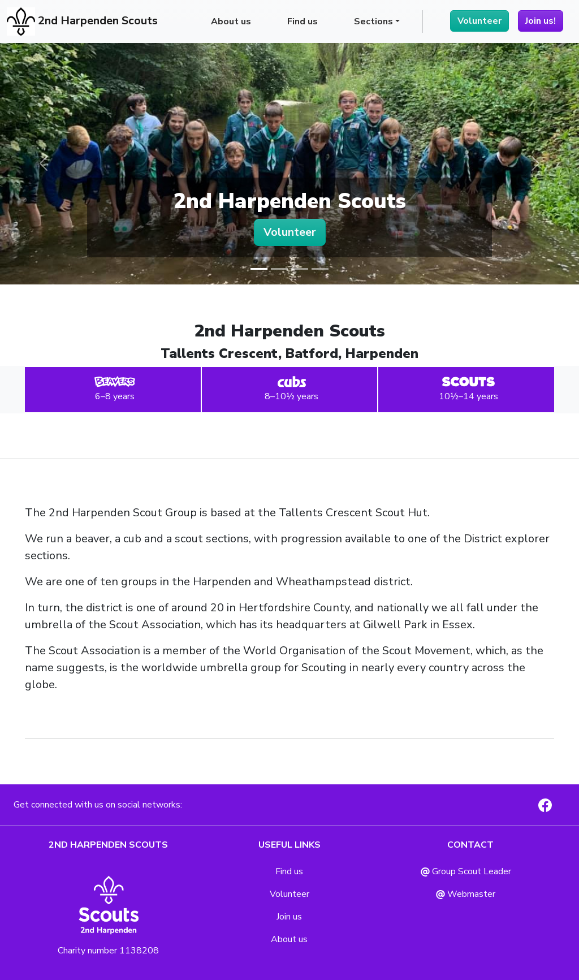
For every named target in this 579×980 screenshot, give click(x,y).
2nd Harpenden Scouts (82, 21)
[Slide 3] (299, 268)
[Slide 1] (258, 268)
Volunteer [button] (289, 232)
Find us (302, 21)
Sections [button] (373, 21)
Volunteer (479, 21)
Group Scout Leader (466, 871)
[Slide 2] (279, 268)
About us (231, 21)
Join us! (540, 21)
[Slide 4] (320, 268)
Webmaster (465, 894)
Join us (289, 916)
